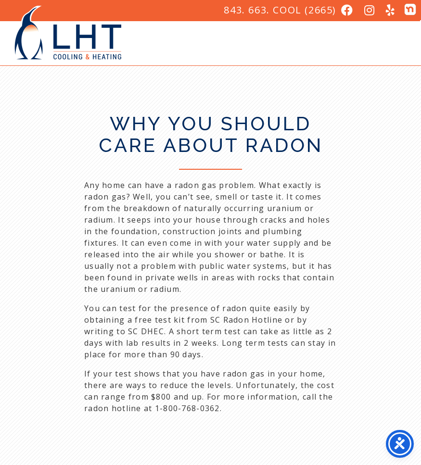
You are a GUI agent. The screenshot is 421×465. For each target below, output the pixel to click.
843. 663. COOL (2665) (280, 9)
